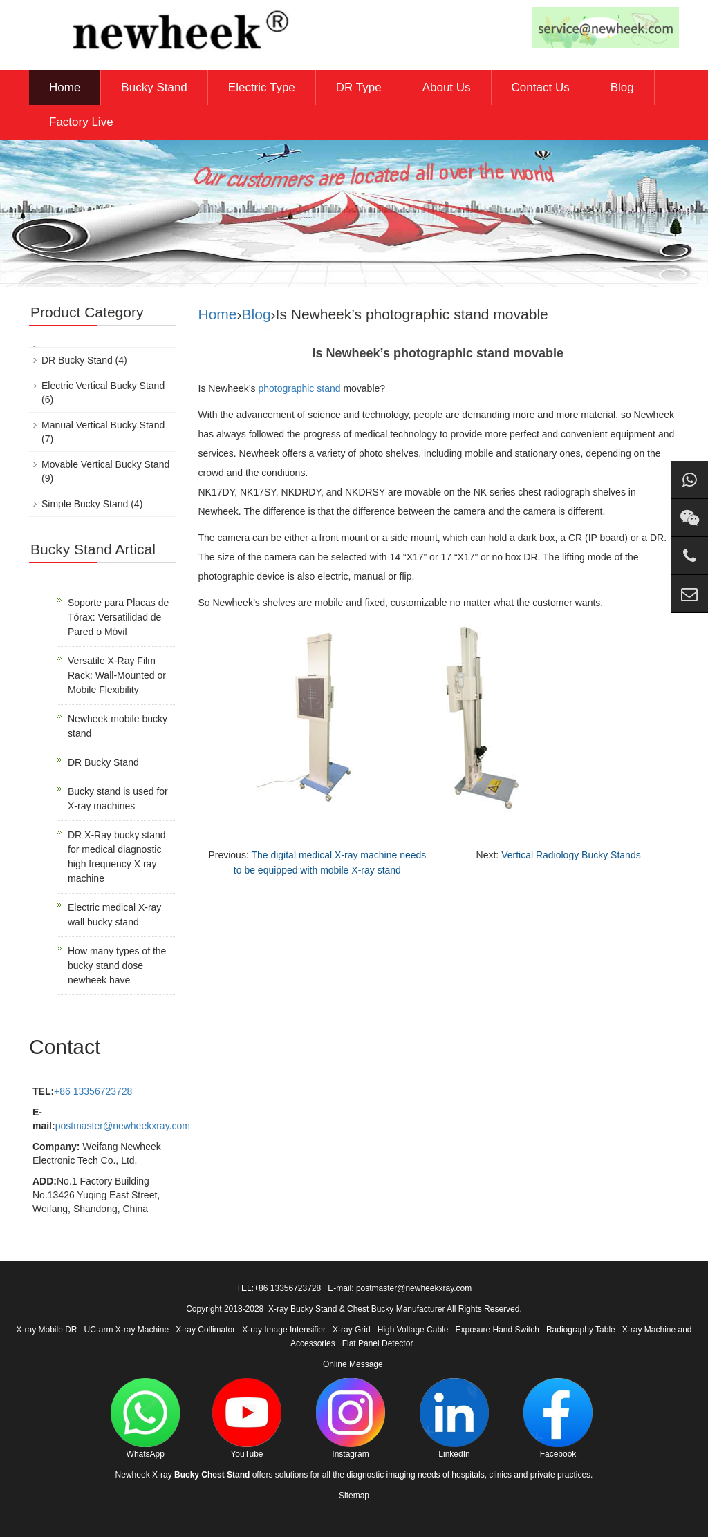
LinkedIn (454, 1418)
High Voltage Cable (413, 1330)
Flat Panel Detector (377, 1343)
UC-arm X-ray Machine (126, 1330)
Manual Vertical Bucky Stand (103, 425)
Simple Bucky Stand (84, 503)
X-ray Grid (352, 1330)
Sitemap (354, 1495)
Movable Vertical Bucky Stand (105, 464)
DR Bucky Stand (77, 360)
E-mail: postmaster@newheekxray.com (400, 1288)
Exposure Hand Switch (497, 1330)
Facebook (558, 1418)
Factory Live (81, 122)
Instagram (350, 1418)
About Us (446, 87)
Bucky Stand (154, 87)
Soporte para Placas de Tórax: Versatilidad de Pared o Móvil (118, 617)
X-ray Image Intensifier (284, 1330)
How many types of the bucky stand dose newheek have (117, 965)
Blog (622, 87)
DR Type (359, 87)
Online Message (353, 1364)
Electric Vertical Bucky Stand (103, 385)
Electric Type (261, 87)
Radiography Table (580, 1330)
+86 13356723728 (93, 1091)
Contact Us (541, 87)
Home (64, 87)
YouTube (246, 1418)
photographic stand (299, 388)
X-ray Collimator (205, 1330)
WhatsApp (145, 1418)
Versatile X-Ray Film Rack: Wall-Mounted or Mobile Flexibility (117, 675)
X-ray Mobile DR (46, 1330)
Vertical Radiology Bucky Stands (571, 854)
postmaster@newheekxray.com (122, 1125)
